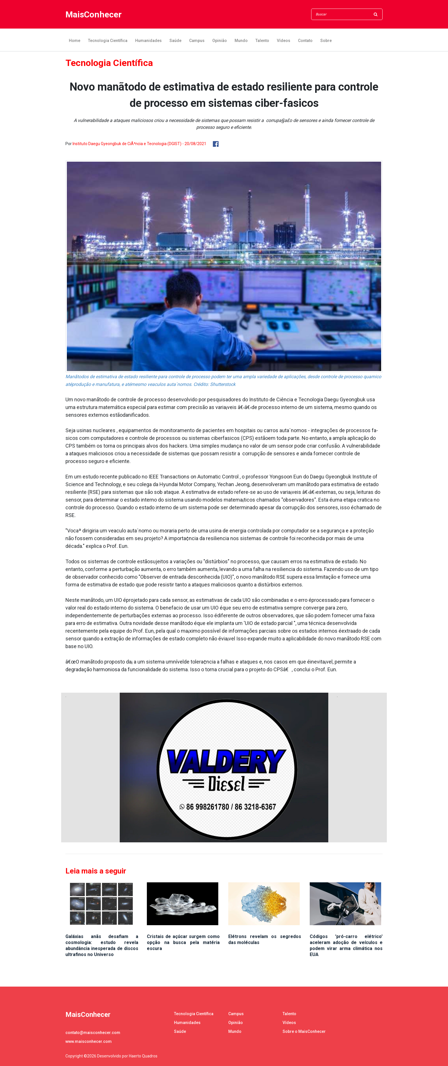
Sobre (326, 40)
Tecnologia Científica (107, 40)
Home (74, 40)
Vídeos (283, 40)
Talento (262, 40)
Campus (197, 40)
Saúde (175, 40)
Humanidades (148, 40)
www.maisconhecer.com (88, 1041)
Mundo (241, 40)
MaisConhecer (93, 14)
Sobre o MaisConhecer (304, 1031)
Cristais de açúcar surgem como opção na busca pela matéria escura (183, 942)
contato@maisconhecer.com (92, 1032)
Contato (305, 40)
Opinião (219, 40)
